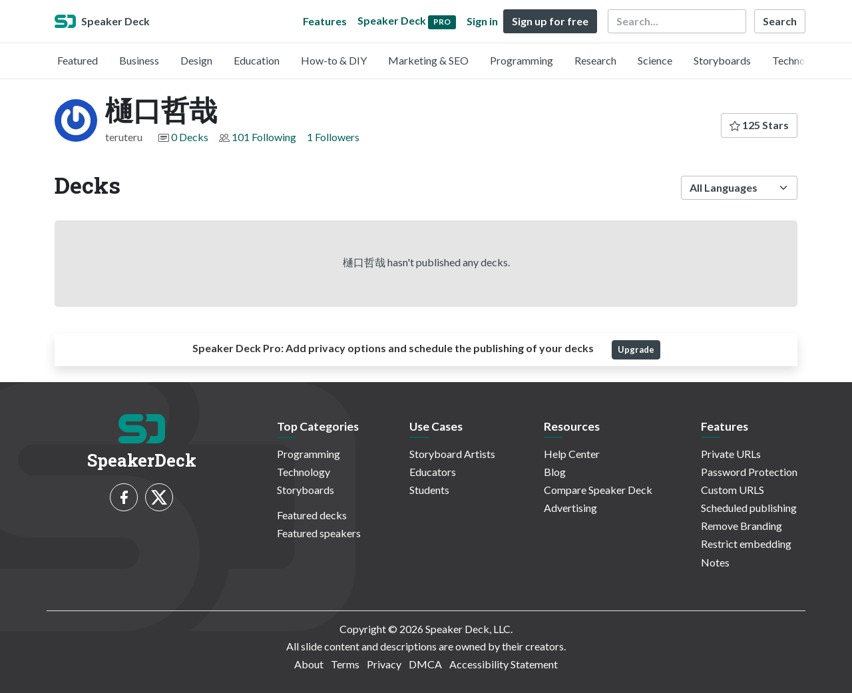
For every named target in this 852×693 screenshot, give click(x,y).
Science (655, 60)
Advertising (570, 507)
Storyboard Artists (452, 453)
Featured (77, 60)
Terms (345, 664)
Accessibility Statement (503, 664)
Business (139, 60)
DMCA (425, 664)
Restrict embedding (746, 543)
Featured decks (312, 515)
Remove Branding (741, 525)
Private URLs (731, 453)
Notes (715, 562)
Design (196, 60)
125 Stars (759, 124)
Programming (521, 60)
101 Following (264, 136)
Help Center (572, 453)
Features (325, 21)
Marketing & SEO (428, 60)
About (308, 664)
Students (429, 489)
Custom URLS (732, 489)
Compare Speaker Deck (598, 489)
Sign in (482, 21)
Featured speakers (319, 533)
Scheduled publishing (749, 507)
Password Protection (749, 471)
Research (595, 60)
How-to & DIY (334, 60)
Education (257, 60)
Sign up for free (550, 21)
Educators (432, 471)
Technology (798, 60)
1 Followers (333, 136)
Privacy (384, 664)
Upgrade (636, 349)
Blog (555, 471)
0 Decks (189, 136)
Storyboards (722, 60)
